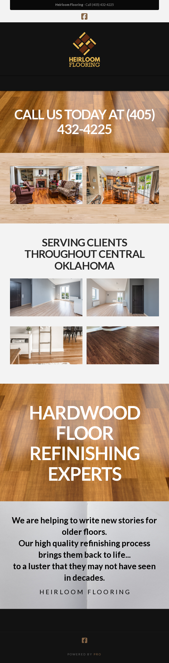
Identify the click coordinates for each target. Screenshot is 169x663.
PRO (97, 654)
